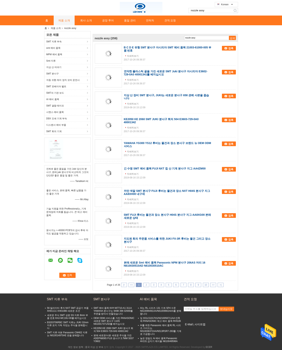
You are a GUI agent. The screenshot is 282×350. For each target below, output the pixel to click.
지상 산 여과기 (54, 67)
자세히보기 (133, 56)
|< (124, 285)
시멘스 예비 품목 (55, 112)
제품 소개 (64, 20)
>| (221, 285)
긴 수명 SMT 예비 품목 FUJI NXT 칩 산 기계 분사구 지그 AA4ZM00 (165, 168)
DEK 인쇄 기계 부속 (56, 118)
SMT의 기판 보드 (55, 93)
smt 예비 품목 (53, 48)
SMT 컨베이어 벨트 (56, 86)
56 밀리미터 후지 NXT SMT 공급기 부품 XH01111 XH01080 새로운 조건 (68, 309)
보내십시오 (226, 308)
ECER (209, 347)
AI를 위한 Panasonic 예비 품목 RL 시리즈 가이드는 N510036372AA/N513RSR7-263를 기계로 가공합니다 (160, 329)
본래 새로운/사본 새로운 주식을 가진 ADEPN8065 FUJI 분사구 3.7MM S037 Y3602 (114, 338)
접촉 (230, 48)
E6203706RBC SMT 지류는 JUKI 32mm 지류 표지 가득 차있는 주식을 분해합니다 (68, 325)
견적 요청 (170, 20)
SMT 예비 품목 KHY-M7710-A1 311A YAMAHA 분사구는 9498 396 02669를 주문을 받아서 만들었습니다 (113, 311)
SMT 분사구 (52, 73)
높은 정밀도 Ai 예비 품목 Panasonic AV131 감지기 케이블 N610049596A (159, 340)
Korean (227, 4)
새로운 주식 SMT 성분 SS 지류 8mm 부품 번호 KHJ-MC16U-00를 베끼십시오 (67, 316)
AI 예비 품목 (52, 99)
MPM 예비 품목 (54, 54)
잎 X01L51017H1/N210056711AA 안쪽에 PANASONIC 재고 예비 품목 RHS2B (160, 319)
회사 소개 (86, 20)
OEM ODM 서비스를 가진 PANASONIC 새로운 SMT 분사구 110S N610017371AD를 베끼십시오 (114, 321)
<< (131, 285)
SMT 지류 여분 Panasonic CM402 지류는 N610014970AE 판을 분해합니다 (67, 334)
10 (205, 285)
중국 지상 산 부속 (94, 347)
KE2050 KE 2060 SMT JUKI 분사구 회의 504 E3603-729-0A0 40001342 (113, 330)
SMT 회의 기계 (54, 131)
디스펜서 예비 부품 (56, 125)
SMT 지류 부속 (54, 41)
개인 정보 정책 (75, 347)
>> (213, 285)
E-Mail (189, 324)
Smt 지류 (51, 60)
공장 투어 (108, 20)
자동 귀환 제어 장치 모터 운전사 (63, 80)
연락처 (150, 20)
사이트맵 (200, 324)
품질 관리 (130, 20)
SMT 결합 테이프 (55, 105)
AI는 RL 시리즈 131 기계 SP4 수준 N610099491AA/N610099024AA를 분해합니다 (160, 311)
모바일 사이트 (192, 329)
